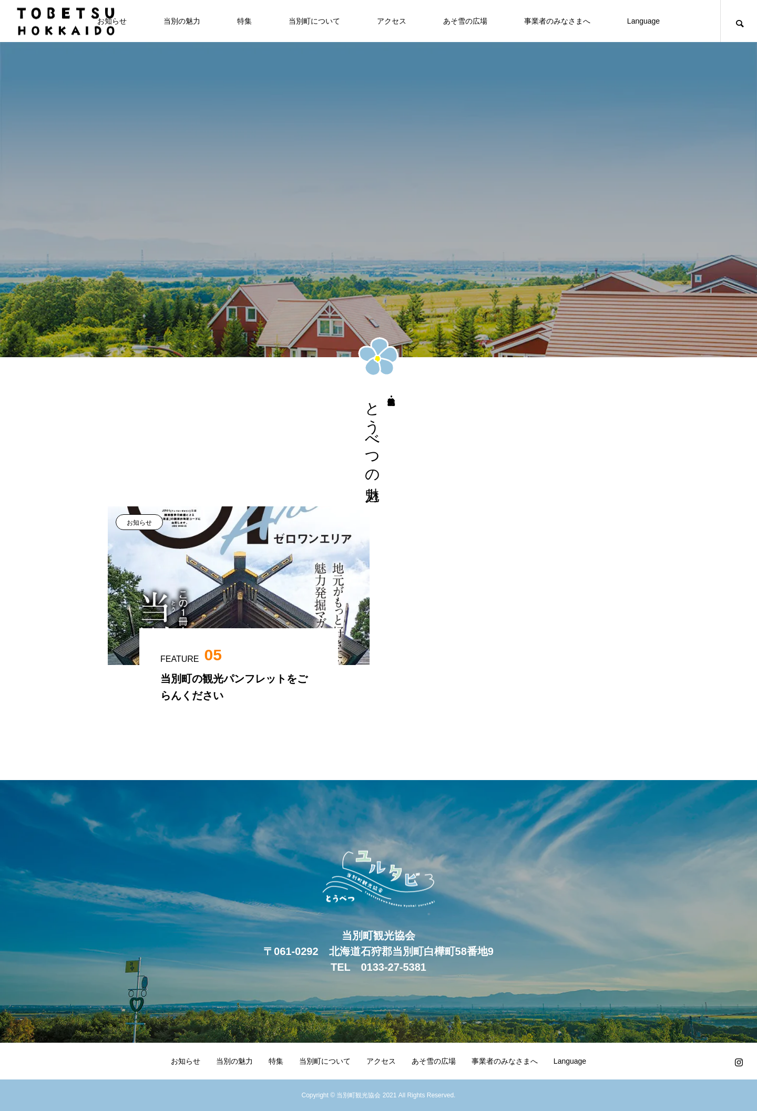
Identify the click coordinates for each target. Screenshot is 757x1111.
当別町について (314, 21)
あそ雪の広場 (465, 21)
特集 (244, 21)
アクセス (391, 21)
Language (643, 21)
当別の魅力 (181, 21)
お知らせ (139, 522)
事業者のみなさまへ (557, 21)
